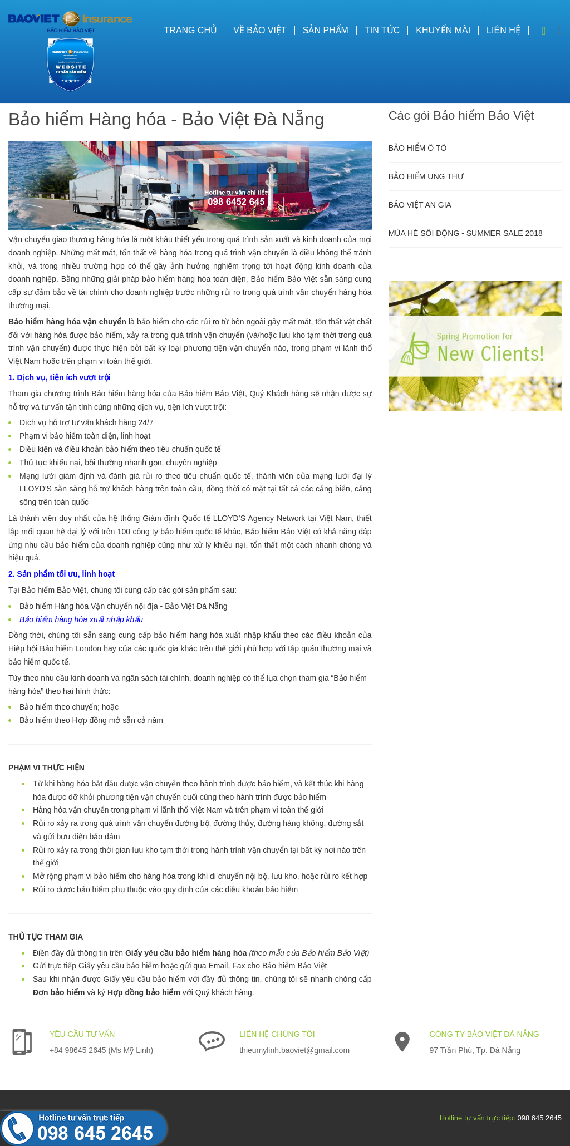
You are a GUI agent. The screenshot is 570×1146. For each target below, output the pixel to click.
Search (543, 30)
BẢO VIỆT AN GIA (420, 204)
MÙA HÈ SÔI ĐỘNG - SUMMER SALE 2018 (466, 233)
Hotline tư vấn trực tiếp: (477, 1118)
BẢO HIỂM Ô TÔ (418, 148)
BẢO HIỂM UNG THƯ (426, 176)
